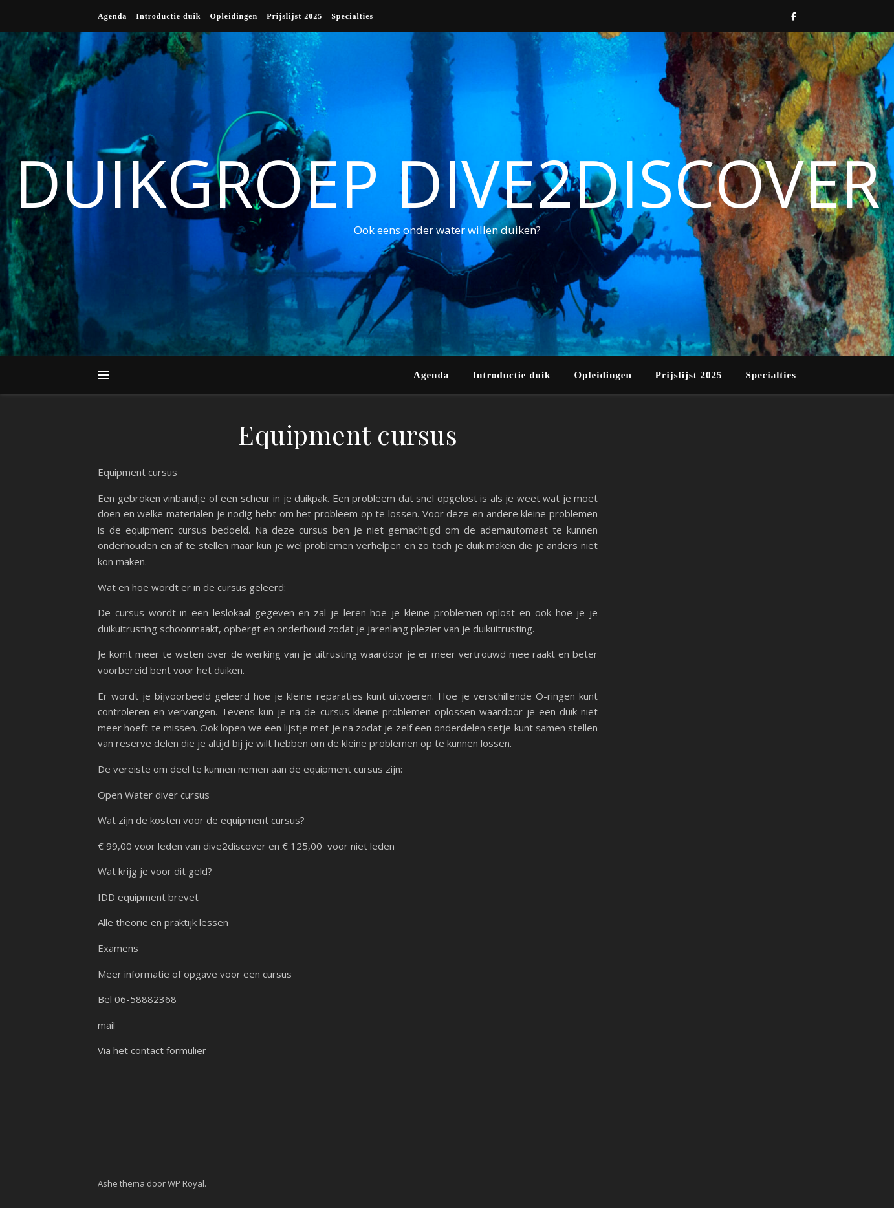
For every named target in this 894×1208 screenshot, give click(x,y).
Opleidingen (233, 16)
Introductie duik (168, 16)
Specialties (352, 16)
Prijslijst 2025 (294, 16)
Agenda (112, 16)
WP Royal (186, 1183)
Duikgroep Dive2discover (447, 182)
